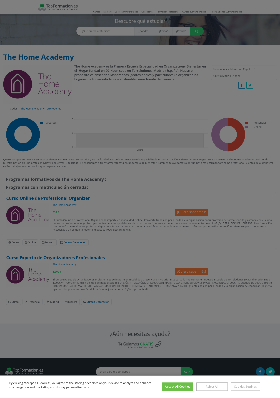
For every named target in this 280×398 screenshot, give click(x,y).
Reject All (212, 387)
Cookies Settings (245, 387)
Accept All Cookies (177, 387)
